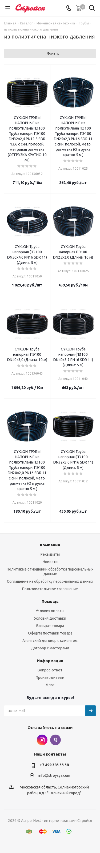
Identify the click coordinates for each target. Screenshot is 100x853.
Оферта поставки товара (50, 633)
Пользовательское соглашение (50, 589)
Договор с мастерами (50, 648)
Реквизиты (50, 554)
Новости (50, 562)
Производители (50, 677)
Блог (50, 685)
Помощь (50, 601)
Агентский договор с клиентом (50, 640)
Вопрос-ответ (50, 670)
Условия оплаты (50, 611)
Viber (55, 740)
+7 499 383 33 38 (54, 765)
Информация (50, 660)
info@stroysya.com (54, 775)
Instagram (42, 740)
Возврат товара (50, 626)
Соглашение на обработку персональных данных (50, 581)
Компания (50, 545)
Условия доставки (50, 618)
